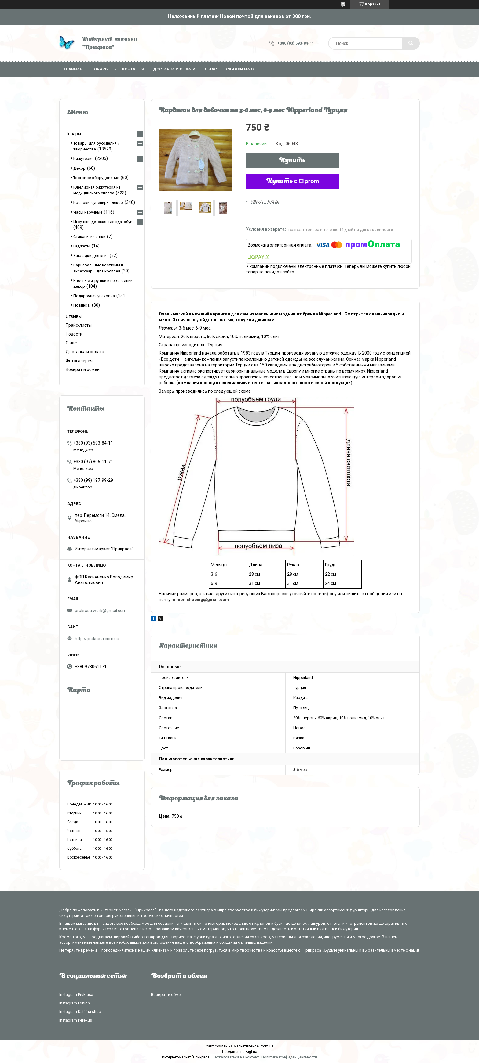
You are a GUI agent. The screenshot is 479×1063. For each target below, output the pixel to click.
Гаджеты (81, 246)
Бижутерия (83, 158)
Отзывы (74, 316)
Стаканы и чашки (89, 236)
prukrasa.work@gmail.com (100, 610)
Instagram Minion (74, 1003)
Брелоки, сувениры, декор (98, 202)
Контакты (133, 69)
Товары (100, 69)
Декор (79, 168)
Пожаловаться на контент (236, 1057)
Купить (292, 161)
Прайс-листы (79, 325)
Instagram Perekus (75, 1020)
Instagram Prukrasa (76, 994)
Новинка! (81, 305)
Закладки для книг (90, 255)
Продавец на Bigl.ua (239, 1052)
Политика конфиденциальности (289, 1057)
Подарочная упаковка (94, 296)
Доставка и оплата (174, 69)
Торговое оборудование (96, 177)
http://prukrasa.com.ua (97, 638)
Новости (74, 334)
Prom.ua (267, 1046)
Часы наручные (87, 212)
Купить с (292, 181)
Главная (73, 69)
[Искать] (411, 43)
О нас (211, 69)
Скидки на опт (242, 69)
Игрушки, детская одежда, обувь (104, 221)
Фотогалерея (79, 360)
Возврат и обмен (83, 369)
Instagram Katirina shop (80, 1011)
